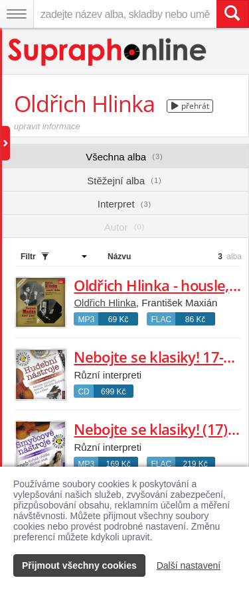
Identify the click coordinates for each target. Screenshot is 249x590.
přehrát (190, 105)
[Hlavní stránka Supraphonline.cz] (107, 52)
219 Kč (195, 464)
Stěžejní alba (124, 180)
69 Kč (118, 319)
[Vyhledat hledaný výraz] (232, 14)
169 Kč (118, 464)
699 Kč (113, 391)
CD (83, 391)
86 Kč (195, 319)
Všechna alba (124, 156)
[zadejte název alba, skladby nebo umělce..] (124, 14)
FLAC (161, 319)
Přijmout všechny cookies (79, 565)
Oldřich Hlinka (104, 302)
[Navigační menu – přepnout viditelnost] (16, 14)
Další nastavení (189, 565)
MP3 (86, 319)
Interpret (124, 203)
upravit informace (47, 126)
